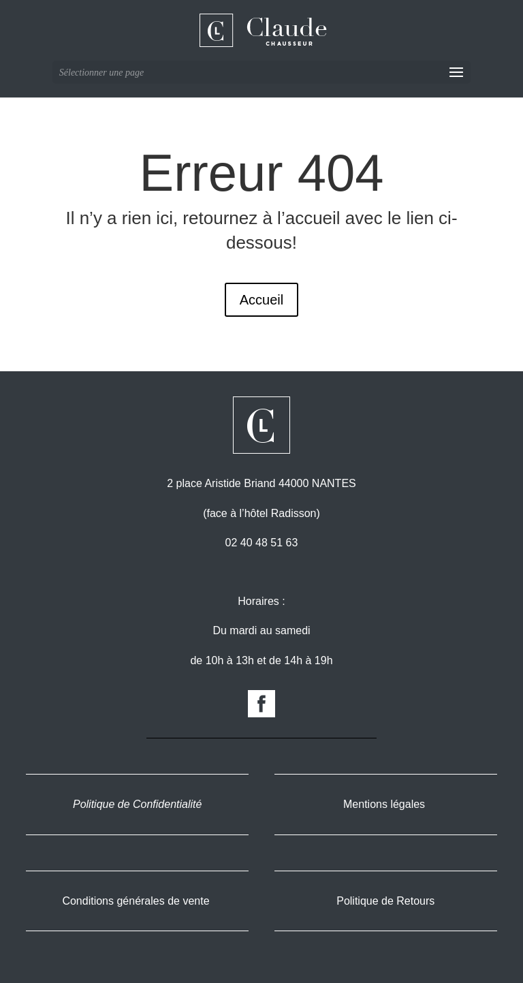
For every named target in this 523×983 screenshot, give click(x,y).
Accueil (261, 299)
